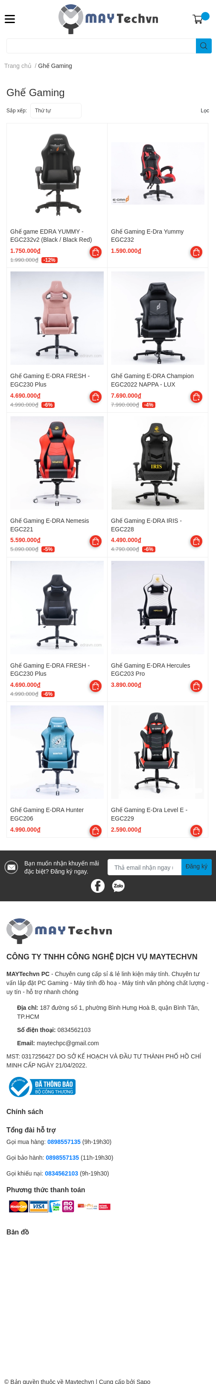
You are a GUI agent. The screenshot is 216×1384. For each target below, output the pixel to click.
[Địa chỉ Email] (160, 867)
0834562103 (74, 1029)
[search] (204, 45)
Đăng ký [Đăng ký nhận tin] (196, 866)
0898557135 (64, 1141)
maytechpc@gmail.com (68, 1043)
